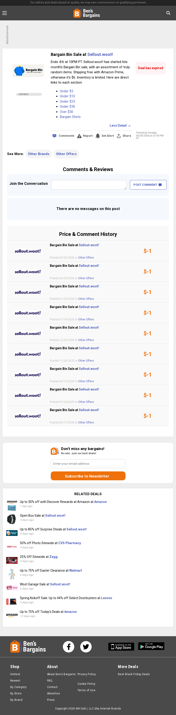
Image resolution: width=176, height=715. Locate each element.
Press (51, 699)
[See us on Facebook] (68, 646)
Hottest (15, 674)
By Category (18, 687)
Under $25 (67, 101)
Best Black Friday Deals (134, 674)
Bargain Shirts (70, 117)
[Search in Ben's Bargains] (168, 13)
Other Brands (38, 154)
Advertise (53, 693)
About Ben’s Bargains (61, 674)
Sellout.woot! (100, 54)
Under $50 (67, 106)
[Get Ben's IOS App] (123, 647)
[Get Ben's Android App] (151, 647)
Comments (66, 135)
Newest (15, 680)
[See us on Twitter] (86, 646)
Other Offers (66, 154)
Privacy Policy (86, 674)
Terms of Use (86, 690)
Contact (52, 687)
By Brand (16, 699)
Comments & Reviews (88, 169)
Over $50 (66, 112)
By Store (15, 693)
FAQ (49, 680)
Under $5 (66, 91)
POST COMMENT (147, 184)
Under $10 (67, 96)
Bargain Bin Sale (67, 54)
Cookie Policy (86, 683)
